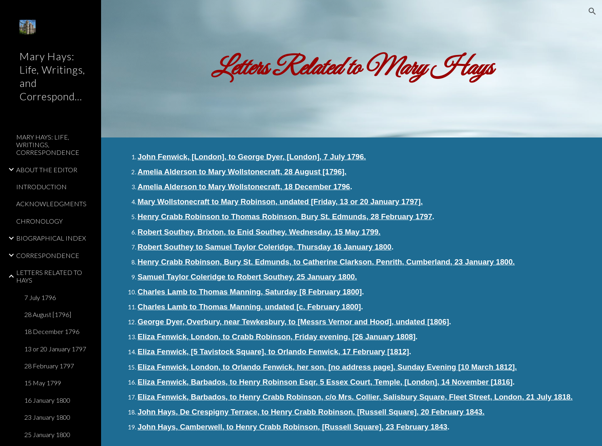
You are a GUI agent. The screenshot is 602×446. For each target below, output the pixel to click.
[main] (351, 69)
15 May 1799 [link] (42, 383)
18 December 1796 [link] (51, 331)
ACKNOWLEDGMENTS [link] (51, 203)
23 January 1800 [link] (47, 417)
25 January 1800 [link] (47, 434)
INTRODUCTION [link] (41, 186)
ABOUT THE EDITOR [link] (46, 169)
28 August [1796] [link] (47, 314)
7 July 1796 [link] (40, 297)
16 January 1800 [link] (47, 400)
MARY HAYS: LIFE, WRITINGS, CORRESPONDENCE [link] (47, 144)
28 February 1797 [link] (49, 366)
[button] (592, 11)
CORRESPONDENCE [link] (47, 255)
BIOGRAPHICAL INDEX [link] (51, 238)
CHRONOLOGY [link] (39, 221)
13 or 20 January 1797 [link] (55, 349)
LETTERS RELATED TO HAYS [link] (49, 276)
